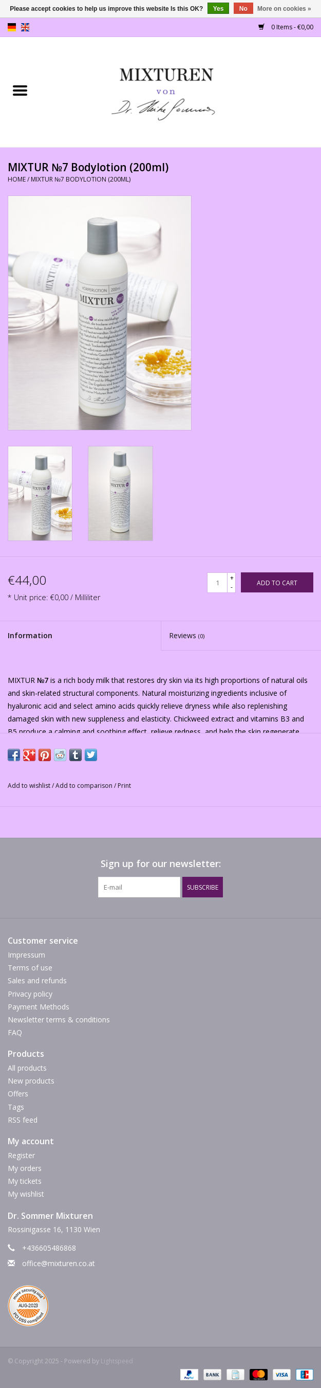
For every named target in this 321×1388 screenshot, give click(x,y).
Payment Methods (38, 1007)
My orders (25, 1168)
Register (21, 1155)
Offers (18, 1093)
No (243, 8)
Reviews (186, 635)
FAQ (15, 1032)
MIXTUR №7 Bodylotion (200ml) (80, 179)
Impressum (26, 955)
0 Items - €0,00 (285, 27)
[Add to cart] (277, 582)
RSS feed (22, 1120)
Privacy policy (30, 994)
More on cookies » (284, 8)
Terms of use (30, 967)
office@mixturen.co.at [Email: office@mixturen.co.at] (58, 1263)
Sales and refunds (37, 980)
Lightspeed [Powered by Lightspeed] (117, 1361)
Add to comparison (84, 785)
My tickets (25, 1181)
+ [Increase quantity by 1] (232, 577)
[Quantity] (217, 582)
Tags (16, 1107)
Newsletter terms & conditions (59, 1019)
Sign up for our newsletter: (161, 863)
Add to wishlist (30, 785)
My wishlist (26, 1194)
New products (31, 1081)
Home (17, 179)
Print (124, 785)
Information (30, 635)
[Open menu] (20, 90)
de (12, 27)
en (25, 27)
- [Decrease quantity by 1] (232, 587)
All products (27, 1068)
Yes (218, 8)
